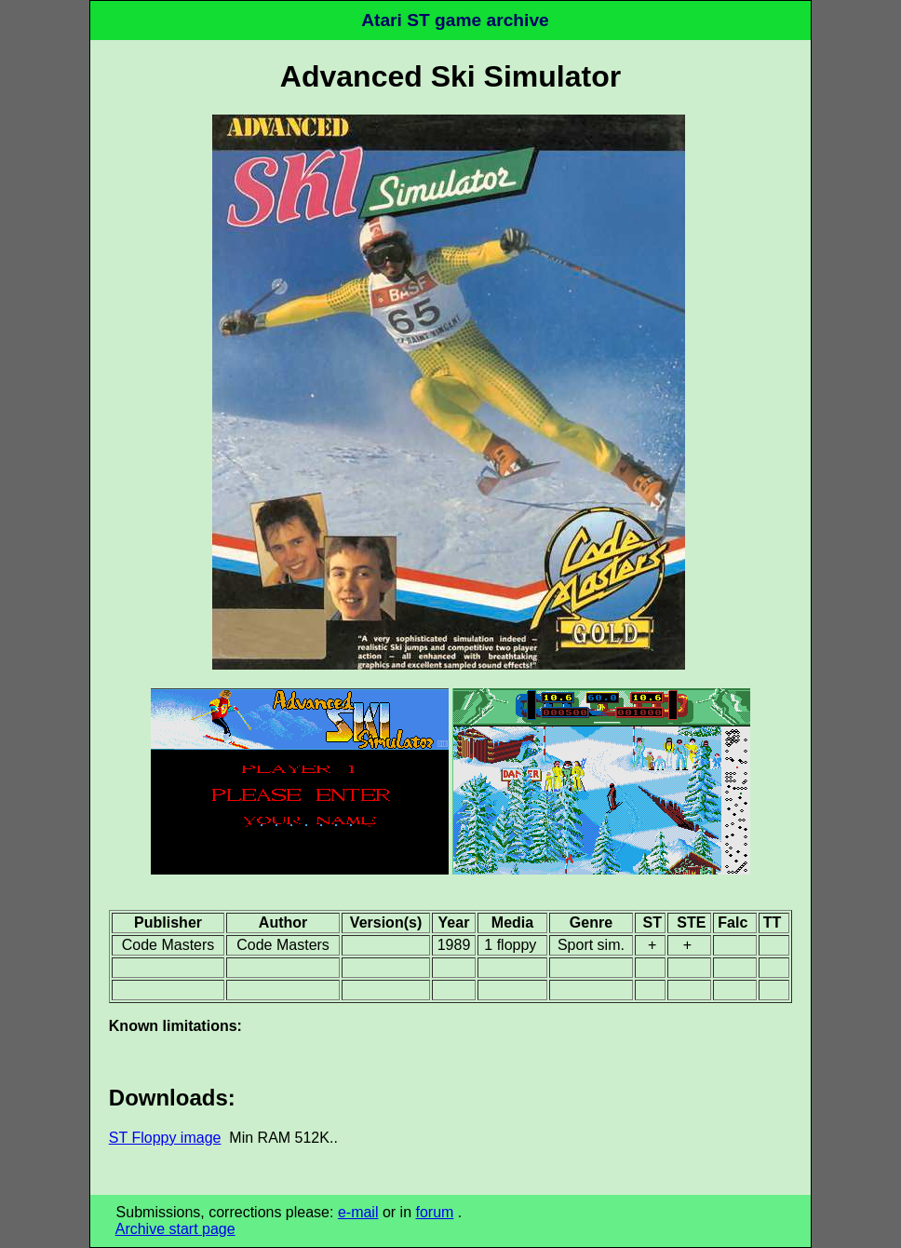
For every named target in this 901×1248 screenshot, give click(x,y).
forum (434, 1212)
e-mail (358, 1212)
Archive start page (175, 1229)
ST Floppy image (165, 1138)
